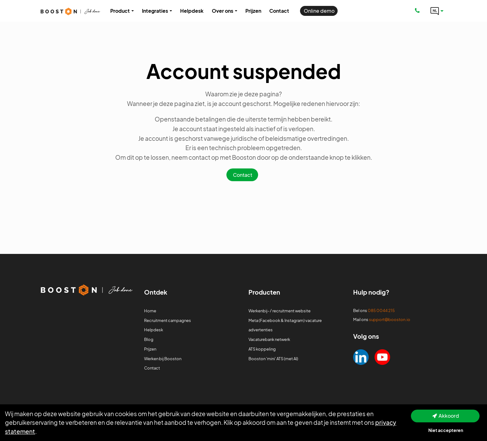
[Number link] (418, 11)
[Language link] (437, 11)
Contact (242, 175)
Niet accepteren (445, 430)
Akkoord (449, 415)
